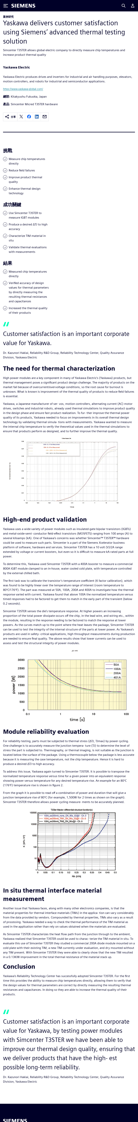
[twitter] (21, 117)
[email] (44, 117)
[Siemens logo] (23, 6)
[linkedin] (37, 117)
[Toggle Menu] (5, 5)
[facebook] (29, 117)
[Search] (123, 6)
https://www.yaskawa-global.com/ (23, 89)
